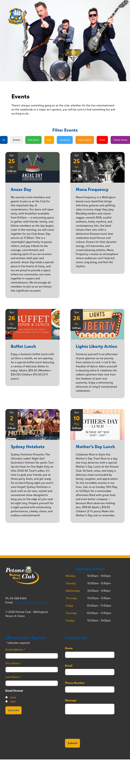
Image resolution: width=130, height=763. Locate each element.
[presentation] (90, 733)
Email (69, 665)
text (13, 701)
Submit (72, 743)
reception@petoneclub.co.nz (31, 602)
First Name (13, 663)
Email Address (15, 649)
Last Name (13, 677)
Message (70, 700)
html (13, 697)
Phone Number (75, 683)
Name (70, 648)
